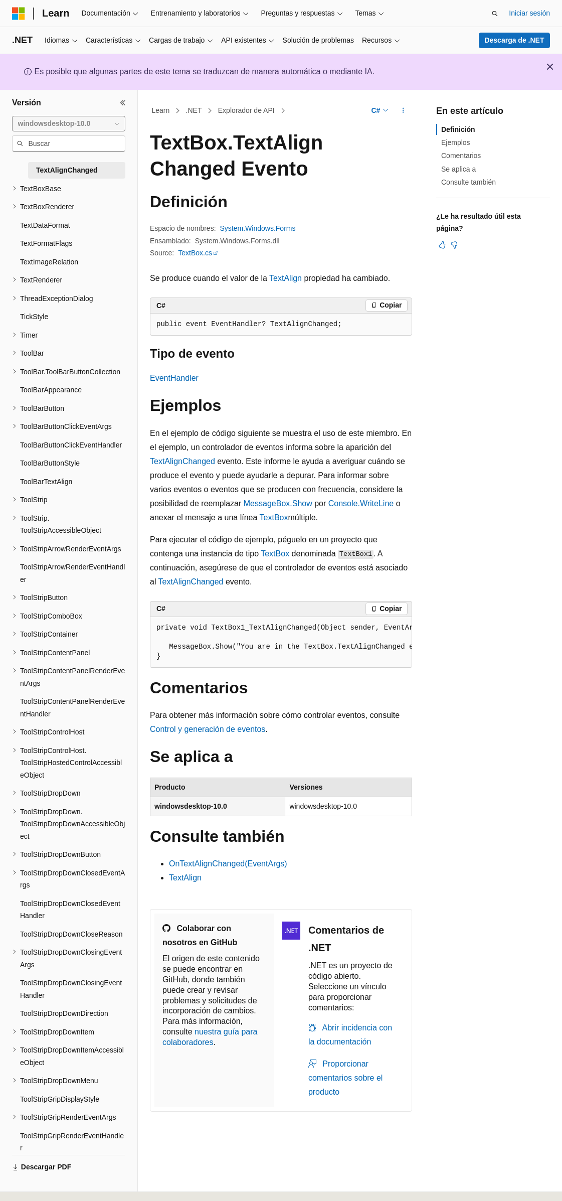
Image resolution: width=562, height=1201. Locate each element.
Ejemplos (455, 142)
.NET (194, 110)
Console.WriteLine (361, 503)
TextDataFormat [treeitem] (45, 225)
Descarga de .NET (514, 40)
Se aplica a (458, 169)
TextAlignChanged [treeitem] (67, 170)
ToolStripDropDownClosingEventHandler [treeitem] (71, 989)
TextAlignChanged (182, 461)
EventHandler (174, 378)
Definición (458, 129)
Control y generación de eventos (207, 729)
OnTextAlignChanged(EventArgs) (228, 863)
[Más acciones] (403, 111)
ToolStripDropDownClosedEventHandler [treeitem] (70, 909)
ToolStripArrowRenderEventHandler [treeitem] (72, 573)
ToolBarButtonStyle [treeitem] (50, 463)
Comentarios (461, 156)
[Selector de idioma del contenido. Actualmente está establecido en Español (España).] (51, 1184)
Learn (161, 110)
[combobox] (68, 124)
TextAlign (285, 278)
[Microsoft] (18, 13)
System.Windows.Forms (258, 228)
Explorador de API (246, 110)
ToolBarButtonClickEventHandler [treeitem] (71, 445)
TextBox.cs (195, 253)
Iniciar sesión (529, 13)
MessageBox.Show (278, 503)
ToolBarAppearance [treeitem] (51, 390)
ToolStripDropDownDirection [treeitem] (64, 1013)
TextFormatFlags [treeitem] (46, 243)
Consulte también (468, 182)
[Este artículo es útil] (442, 245)
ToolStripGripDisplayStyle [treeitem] (59, 1099)
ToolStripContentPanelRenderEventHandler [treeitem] (72, 707)
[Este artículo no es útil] (454, 245)
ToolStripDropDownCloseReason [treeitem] (71, 934)
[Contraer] (122, 103)
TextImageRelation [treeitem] (49, 262)
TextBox (274, 517)
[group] (281, 642)
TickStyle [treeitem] (34, 317)
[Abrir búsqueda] (495, 14)
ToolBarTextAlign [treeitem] (46, 482)
